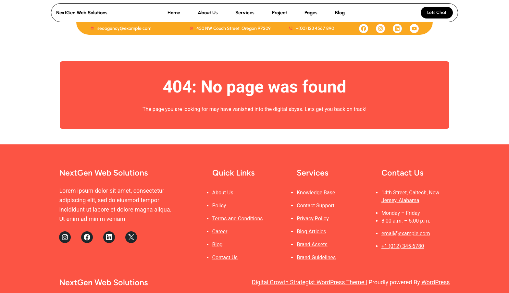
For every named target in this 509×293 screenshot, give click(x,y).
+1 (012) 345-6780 (402, 246)
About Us (222, 192)
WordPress (435, 282)
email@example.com (405, 233)
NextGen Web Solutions (81, 13)
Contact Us (225, 257)
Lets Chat (436, 12)
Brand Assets (312, 244)
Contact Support (315, 205)
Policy (219, 205)
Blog (217, 244)
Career (220, 231)
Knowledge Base (316, 192)
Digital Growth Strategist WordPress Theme (309, 282)
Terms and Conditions (237, 218)
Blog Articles (311, 231)
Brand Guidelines (316, 257)
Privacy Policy (313, 218)
